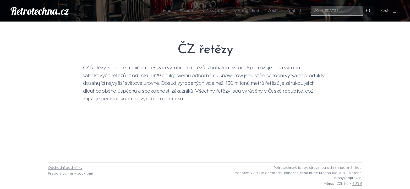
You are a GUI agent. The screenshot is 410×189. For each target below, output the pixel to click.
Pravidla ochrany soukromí (70, 173)
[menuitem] (173, 10)
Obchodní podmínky (65, 167)
